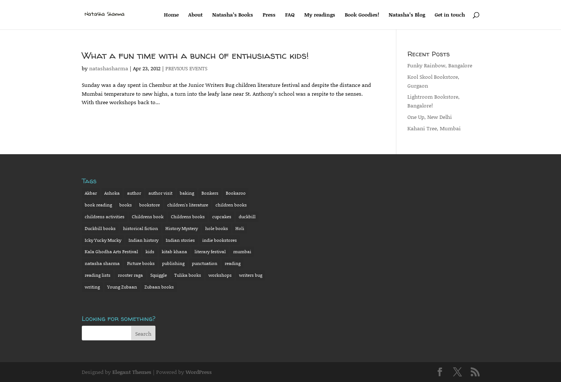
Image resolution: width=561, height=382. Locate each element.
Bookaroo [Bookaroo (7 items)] (236, 193)
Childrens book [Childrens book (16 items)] (148, 216)
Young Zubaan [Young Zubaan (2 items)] (122, 287)
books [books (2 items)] (125, 205)
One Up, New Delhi (429, 117)
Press (269, 15)
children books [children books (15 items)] (231, 205)
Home (171, 15)
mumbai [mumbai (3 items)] (242, 251)
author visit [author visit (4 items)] (160, 193)
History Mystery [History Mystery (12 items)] (181, 228)
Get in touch (450, 15)
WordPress (199, 372)
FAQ (290, 15)
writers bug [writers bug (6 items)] (250, 275)
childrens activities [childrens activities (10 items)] (105, 216)
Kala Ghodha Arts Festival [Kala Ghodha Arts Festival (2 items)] (111, 251)
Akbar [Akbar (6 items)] (91, 193)
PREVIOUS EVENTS (186, 68)
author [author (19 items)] (134, 193)
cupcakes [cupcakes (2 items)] (221, 216)
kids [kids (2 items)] (149, 251)
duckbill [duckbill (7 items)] (247, 216)
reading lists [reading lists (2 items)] (98, 275)
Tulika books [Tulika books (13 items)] (187, 275)
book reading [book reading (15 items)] (98, 205)
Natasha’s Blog (407, 15)
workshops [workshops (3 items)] (220, 275)
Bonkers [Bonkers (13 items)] (209, 193)
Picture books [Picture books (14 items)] (141, 263)
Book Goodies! (362, 15)
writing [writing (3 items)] (92, 287)
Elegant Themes (131, 372)
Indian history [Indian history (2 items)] (143, 240)
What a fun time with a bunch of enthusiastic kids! (195, 55)
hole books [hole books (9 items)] (216, 228)
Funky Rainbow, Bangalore (439, 65)
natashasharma (108, 68)
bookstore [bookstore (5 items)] (149, 205)
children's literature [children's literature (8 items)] (187, 205)
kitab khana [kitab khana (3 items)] (174, 251)
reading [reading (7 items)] (233, 263)
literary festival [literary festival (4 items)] (210, 251)
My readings (319, 15)
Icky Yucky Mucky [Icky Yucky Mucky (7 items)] (103, 240)
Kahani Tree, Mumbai (434, 128)
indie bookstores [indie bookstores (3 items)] (219, 240)
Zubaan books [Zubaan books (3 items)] (159, 287)
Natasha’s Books (232, 15)
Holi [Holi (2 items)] (239, 228)
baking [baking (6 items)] (187, 193)
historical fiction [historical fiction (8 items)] (140, 228)
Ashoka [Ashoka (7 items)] (112, 193)
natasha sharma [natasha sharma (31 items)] (102, 263)
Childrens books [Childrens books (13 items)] (188, 216)
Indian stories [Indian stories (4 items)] (180, 240)
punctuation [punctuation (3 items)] (204, 263)
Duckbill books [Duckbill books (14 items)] (100, 228)
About (195, 15)
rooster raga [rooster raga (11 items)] (130, 275)
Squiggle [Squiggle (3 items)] (158, 275)
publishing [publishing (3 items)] (173, 263)
